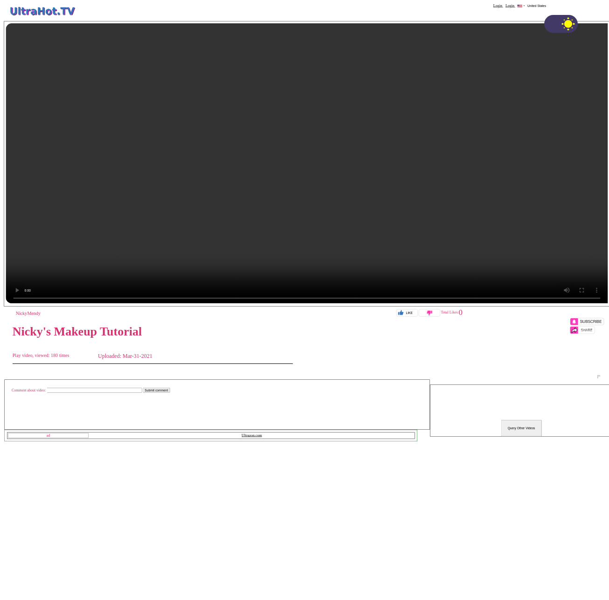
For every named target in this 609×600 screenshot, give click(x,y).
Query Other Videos (521, 428)
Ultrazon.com (252, 435)
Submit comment (156, 390)
